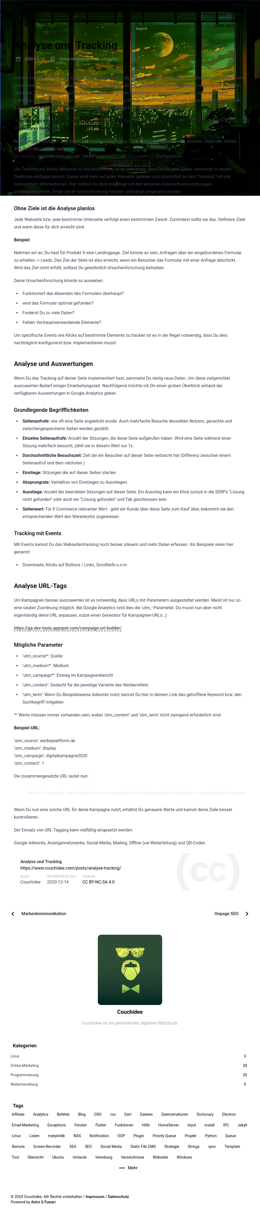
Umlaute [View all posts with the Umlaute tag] (80, 1162)
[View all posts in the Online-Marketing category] (130, 1067)
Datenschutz (118, 1197)
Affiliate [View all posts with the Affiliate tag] (18, 1120)
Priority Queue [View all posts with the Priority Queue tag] (164, 1141)
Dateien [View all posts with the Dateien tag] (146, 1120)
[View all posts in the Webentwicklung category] (130, 1089)
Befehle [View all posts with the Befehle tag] (63, 1120)
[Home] (95, 10)
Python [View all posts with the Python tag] (211, 1141)
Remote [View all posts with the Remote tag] (18, 1152)
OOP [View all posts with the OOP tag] (121, 1141)
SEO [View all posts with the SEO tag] (88, 1152)
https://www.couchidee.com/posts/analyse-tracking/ (70, 868)
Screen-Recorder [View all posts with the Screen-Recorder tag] (47, 1152)
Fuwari (50, 1202)
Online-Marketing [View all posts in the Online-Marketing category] (73, 59)
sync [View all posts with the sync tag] (212, 1152)
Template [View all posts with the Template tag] (232, 1152)
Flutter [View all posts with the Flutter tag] (100, 1130)
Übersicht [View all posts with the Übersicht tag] (35, 1162)
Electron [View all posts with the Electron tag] (229, 1120)
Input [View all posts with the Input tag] (191, 1130)
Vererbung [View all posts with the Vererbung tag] (103, 1162)
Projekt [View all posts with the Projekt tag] (190, 1141)
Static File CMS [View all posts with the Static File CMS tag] (142, 1152)
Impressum (95, 1197)
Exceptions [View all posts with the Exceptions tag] (56, 1130)
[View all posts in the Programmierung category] (130, 1078)
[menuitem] (245, 9)
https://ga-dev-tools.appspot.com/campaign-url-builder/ (68, 628)
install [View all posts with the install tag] (209, 1130)
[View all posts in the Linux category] (130, 1056)
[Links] (140, 10)
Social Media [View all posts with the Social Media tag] (111, 1152)
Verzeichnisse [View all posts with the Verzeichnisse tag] (132, 1162)
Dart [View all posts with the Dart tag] (127, 1120)
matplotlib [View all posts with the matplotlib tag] (56, 1141)
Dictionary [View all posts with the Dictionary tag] (205, 1120)
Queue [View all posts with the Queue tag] (230, 1141)
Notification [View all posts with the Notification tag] (99, 1141)
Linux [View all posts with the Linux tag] (16, 1141)
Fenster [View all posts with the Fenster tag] (80, 1130)
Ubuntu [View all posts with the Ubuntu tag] (58, 1162)
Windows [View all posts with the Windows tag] (184, 1162)
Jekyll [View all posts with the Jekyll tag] (242, 1130)
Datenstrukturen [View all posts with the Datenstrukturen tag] (174, 1120)
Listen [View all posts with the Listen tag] (34, 1141)
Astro (35, 1202)
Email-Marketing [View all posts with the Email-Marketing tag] (25, 1130)
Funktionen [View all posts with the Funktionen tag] (124, 1130)
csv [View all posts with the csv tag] (113, 1120)
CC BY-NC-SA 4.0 (98, 882)
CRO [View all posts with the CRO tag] (97, 1120)
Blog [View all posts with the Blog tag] (82, 1120)
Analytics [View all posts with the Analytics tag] (41, 1120)
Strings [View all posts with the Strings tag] (194, 1152)
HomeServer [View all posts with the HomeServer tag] (168, 1130)
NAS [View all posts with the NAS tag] (77, 1141)
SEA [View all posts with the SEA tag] (72, 1152)
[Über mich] (166, 10)
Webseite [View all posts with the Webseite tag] (160, 1162)
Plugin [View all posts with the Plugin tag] (138, 1141)
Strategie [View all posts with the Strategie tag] (171, 1152)
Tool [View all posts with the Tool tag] (15, 1162)
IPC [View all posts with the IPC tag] (226, 1130)
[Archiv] (117, 10)
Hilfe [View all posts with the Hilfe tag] (146, 1130)
